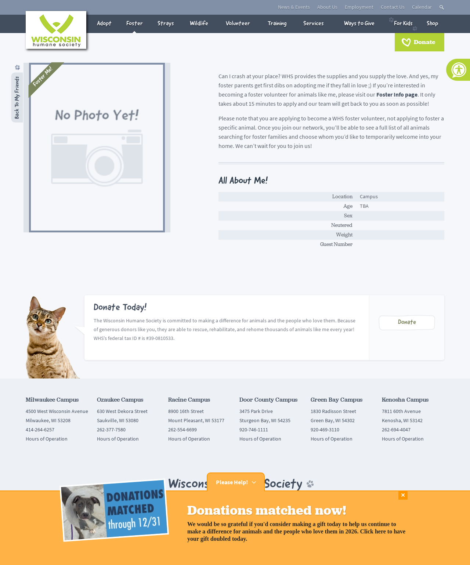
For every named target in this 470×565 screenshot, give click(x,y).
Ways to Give (359, 24)
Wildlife (199, 24)
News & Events (294, 7)
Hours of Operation (47, 438)
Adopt (104, 24)
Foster (134, 24)
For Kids (403, 24)
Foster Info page (396, 94)
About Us (327, 7)
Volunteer (238, 24)
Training (277, 24)
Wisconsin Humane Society (56, 30)
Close (403, 495)
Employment (359, 7)
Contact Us (393, 7)
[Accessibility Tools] (458, 70)
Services (313, 24)
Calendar (422, 7)
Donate (424, 42)
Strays (166, 24)
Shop (432, 24)
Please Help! (240, 482)
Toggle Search (441, 7)
